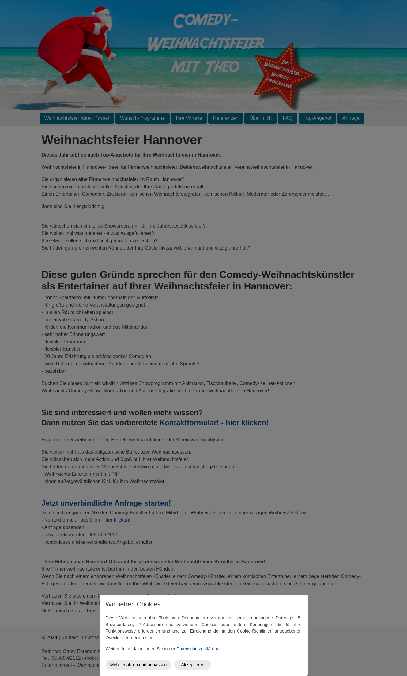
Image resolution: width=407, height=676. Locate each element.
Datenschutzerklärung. (198, 648)
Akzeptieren (192, 664)
